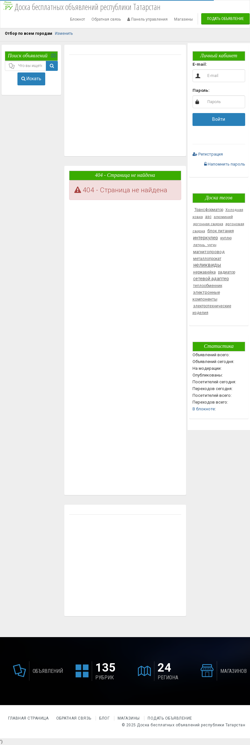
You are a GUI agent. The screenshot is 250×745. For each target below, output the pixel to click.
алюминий (223, 217)
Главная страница (29, 718)
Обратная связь (106, 19)
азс (208, 217)
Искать (31, 78)
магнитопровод (208, 251)
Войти (218, 119)
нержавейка (204, 272)
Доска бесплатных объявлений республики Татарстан (191, 725)
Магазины (183, 19)
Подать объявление (225, 18)
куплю (226, 238)
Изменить (64, 33)
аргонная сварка (208, 224)
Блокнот (77, 19)
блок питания (220, 230)
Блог (104, 718)
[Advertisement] (124, 106)
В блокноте (204, 408)
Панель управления (147, 19)
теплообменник (207, 285)
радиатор (226, 272)
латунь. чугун (204, 245)
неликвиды (207, 265)
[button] (197, 133)
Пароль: (201, 90)
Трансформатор (208, 209)
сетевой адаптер (211, 278)
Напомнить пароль (224, 164)
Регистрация (208, 154)
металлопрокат (207, 258)
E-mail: (200, 64)
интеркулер (205, 238)
